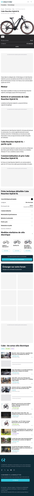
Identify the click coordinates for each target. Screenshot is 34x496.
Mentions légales (11, 487)
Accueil (2, 9)
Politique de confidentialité (22, 487)
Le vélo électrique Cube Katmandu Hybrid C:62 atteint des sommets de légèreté (22, 439)
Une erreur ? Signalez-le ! (6, 228)
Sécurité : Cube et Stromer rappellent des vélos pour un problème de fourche (22, 353)
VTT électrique (30, 43)
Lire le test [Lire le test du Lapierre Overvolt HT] (6, 250)
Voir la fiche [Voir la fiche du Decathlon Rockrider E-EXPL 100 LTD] (28, 250)
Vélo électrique (8, 9)
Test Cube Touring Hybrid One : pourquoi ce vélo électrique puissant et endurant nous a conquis (22, 430)
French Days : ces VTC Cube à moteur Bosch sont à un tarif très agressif (21, 422)
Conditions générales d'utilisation (9, 489)
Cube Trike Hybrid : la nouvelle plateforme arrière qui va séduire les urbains (22, 370)
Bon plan (8, 348)
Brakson (26, 492)
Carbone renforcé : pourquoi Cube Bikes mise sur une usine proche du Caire (22, 387)
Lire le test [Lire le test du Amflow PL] (17, 250)
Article (3, 348)
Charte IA (19, 489)
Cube (13, 9)
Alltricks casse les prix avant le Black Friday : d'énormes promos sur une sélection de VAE (21, 405)
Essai (12, 348)
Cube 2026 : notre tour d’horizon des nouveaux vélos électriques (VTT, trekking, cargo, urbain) (22, 379)
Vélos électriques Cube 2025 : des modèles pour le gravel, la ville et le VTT (22, 413)
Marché (14, 390)
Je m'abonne (15, 480)
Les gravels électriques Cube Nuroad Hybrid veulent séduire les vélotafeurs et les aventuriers (22, 448)
